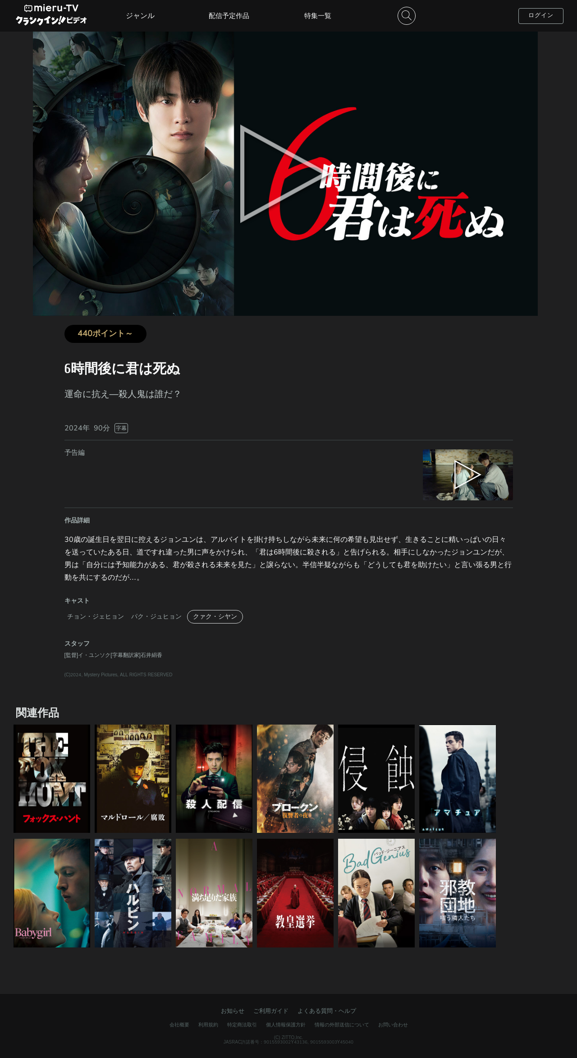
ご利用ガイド (270, 1011)
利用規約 (208, 1024)
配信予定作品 (229, 15)
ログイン (541, 15)
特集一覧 (317, 15)
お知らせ (232, 1011)
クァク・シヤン (215, 616)
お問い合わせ (393, 1024)
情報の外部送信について (342, 1024)
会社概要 (179, 1024)
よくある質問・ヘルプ (327, 1011)
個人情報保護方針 (286, 1024)
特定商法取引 (242, 1024)
